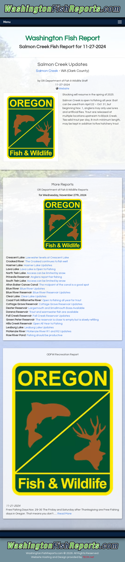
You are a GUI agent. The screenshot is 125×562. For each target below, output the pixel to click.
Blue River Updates (32, 288)
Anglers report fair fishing (46, 277)
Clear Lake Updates (33, 296)
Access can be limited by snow (46, 281)
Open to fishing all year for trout (61, 300)
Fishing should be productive (45, 335)
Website (64, 88)
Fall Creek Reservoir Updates (51, 316)
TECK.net (88, 557)
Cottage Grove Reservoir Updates (60, 304)
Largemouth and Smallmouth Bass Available (56, 308)
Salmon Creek (47, 71)
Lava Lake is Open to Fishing (38, 269)
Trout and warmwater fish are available (53, 312)
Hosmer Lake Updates (38, 265)
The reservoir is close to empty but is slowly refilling (67, 319)
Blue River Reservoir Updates (51, 292)
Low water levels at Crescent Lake (47, 257)
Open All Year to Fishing (48, 323)
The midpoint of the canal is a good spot (64, 284)
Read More (64, 513)
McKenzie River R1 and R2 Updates (49, 331)
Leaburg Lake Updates (39, 327)
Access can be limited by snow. (46, 273)
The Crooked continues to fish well (46, 261)
